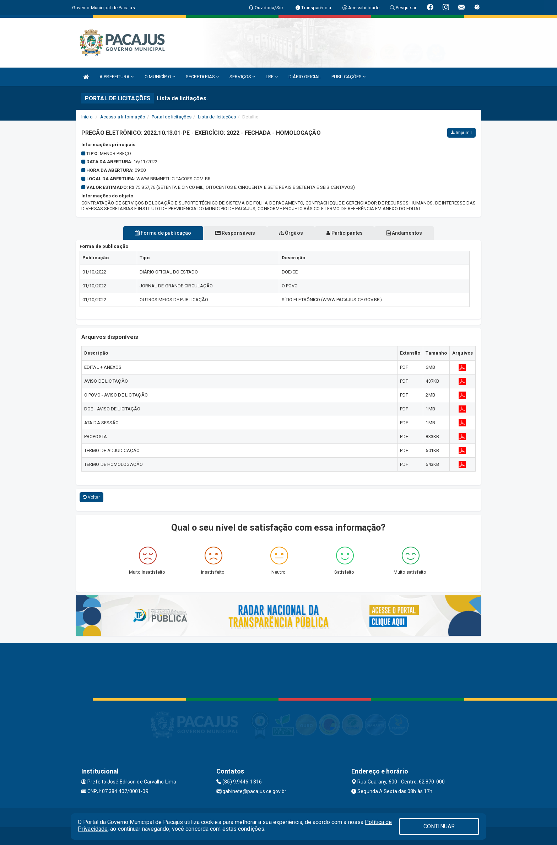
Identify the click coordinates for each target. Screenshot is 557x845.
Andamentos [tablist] (416, 233)
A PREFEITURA (116, 76)
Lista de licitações (217, 116)
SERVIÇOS (242, 76)
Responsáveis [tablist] (229, 233)
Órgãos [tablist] (291, 233)
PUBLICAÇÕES (348, 76)
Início (87, 116)
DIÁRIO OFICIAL (304, 76)
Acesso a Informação (122, 116)
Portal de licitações (171, 116)
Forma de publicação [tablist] (151, 233)
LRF (272, 76)
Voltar (91, 497)
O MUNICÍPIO (160, 76)
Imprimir (461, 132)
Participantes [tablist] (351, 233)
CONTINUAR (439, 826)
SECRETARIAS (202, 76)
